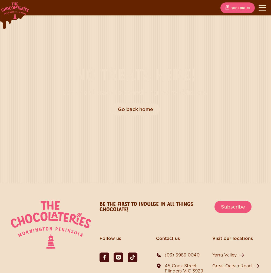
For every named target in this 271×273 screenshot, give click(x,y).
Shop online (237, 8)
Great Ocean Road (232, 265)
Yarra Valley (224, 255)
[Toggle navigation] (262, 8)
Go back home (135, 109)
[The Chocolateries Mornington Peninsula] (51, 247)
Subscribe (233, 207)
